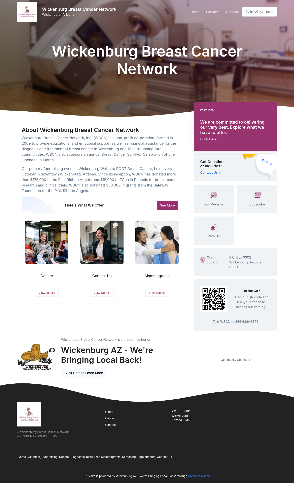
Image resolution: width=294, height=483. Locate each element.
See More (167, 205)
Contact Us (102, 276)
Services (212, 12)
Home (195, 12)
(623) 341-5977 (260, 12)
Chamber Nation (199, 476)
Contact (232, 12)
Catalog (110, 418)
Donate (47, 276)
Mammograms (157, 276)
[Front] (28, 12)
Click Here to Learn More (84, 373)
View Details (46, 292)
